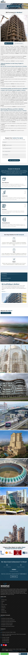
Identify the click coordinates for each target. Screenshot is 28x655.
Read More (4, 291)
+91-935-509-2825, (5, 639)
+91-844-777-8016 (5, 642)
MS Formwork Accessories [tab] (6, 278)
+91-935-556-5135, (5, 640)
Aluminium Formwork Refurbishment (8, 621)
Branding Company (14, 651)
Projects (2, 601)
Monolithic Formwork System (6, 624)
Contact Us (3, 607)
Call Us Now (22, 573)
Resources (3, 606)
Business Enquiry (23, 654)
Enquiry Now (14, 576)
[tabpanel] (14, 293)
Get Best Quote (8, 43)
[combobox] (4, 145)
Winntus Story (4, 599)
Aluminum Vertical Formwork (7, 623)
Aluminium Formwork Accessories (8, 619)
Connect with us (4, 654)
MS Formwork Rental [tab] (5, 280)
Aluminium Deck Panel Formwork (7, 626)
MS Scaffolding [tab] (4, 273)
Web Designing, (16, 650)
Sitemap (2, 609)
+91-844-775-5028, (5, 637)
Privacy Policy (4, 612)
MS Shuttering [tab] (4, 275)
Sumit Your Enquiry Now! (14, 160)
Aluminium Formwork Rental (6, 618)
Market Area (3, 610)
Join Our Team (4, 604)
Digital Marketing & (22, 650)
